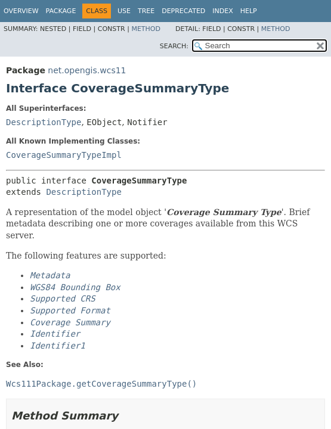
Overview (21, 11)
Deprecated (183, 11)
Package (61, 11)
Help (248, 11)
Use (124, 11)
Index (222, 11)
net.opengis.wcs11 (87, 70)
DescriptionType (43, 122)
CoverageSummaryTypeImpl (64, 155)
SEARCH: (174, 46)
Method (145, 29)
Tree (146, 11)
